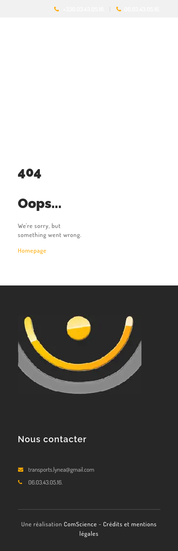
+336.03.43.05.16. (84, 9)
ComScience (81, 524)
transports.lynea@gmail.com (61, 469)
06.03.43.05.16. (142, 9)
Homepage (32, 250)
